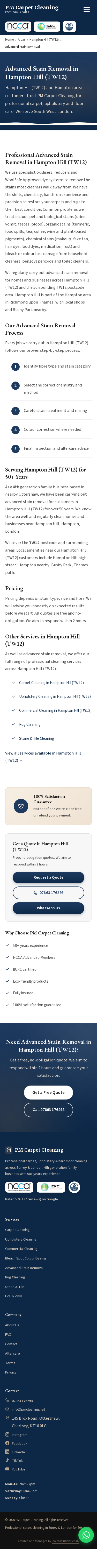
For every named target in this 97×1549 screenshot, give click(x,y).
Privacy (11, 1372)
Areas (21, 39)
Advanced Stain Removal (24, 1268)
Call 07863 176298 (49, 1110)
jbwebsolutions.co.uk (65, 1541)
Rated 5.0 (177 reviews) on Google (31, 1199)
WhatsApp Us (48, 908)
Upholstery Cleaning (20, 1239)
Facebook (19, 1443)
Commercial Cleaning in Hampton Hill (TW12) (55, 710)
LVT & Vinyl (13, 1296)
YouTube (18, 1469)
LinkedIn (18, 1452)
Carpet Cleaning (17, 1230)
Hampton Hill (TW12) (44, 39)
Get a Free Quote (48, 1092)
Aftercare (12, 1353)
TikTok (17, 1460)
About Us (12, 1325)
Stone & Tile (14, 1287)
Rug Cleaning (30, 724)
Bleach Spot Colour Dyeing (25, 1258)
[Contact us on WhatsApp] (86, 1535)
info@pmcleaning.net (28, 1409)
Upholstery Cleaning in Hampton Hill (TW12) (55, 696)
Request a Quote (48, 877)
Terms (10, 1363)
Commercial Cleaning (21, 1248)
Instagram (19, 1435)
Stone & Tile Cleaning (36, 738)
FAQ (8, 1334)
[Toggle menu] (86, 9)
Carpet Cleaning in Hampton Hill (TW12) (51, 683)
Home (9, 39)
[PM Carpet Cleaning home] (31, 9)
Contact (11, 1344)
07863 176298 (48, 893)
